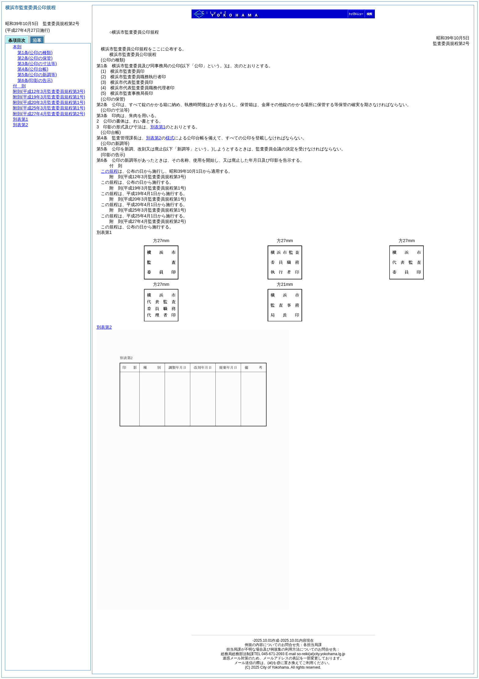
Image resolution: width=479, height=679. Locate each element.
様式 (170, 137)
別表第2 (153, 137)
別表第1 (158, 126)
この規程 (109, 171)
